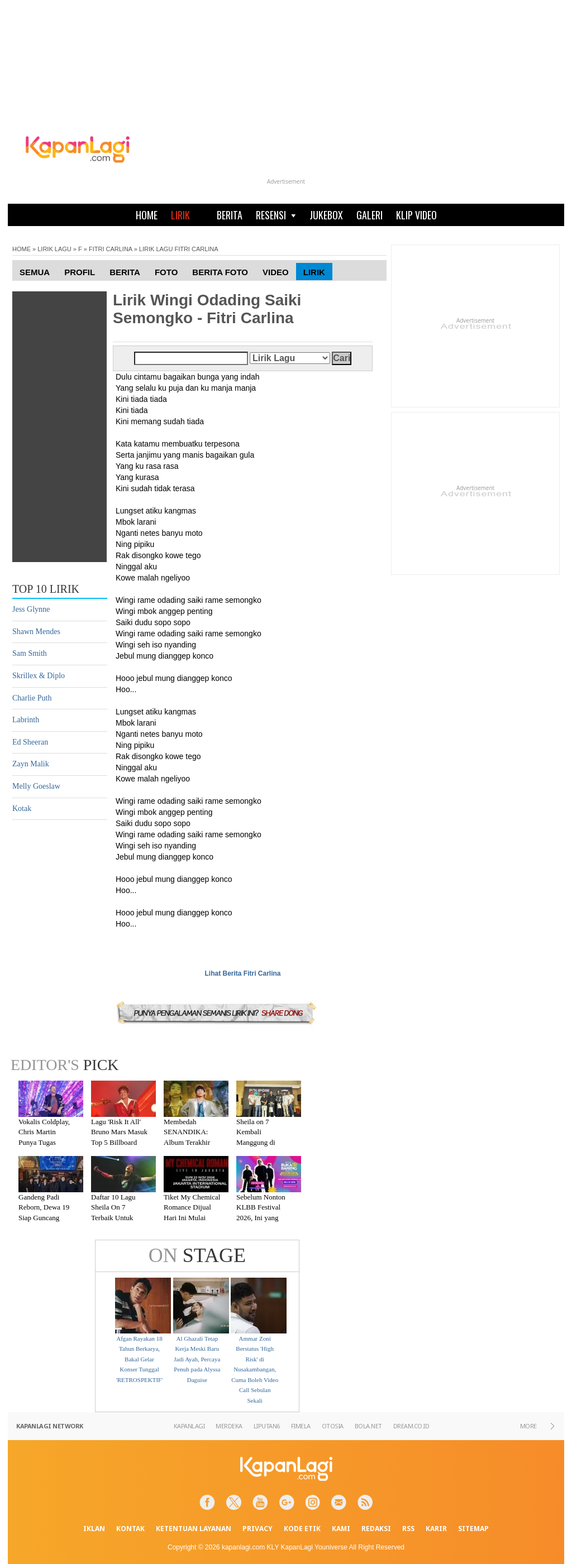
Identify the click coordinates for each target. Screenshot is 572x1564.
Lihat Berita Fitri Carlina (242, 973)
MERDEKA (229, 1426)
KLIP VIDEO (416, 215)
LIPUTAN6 (267, 1426)
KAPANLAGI (189, 1426)
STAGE (197, 1255)
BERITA (229, 215)
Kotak (21, 808)
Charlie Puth (31, 698)
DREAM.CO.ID (411, 1426)
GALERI (369, 215)
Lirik (314, 272)
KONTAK (130, 1528)
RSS (408, 1528)
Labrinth (25, 720)
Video (276, 272)
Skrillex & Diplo (38, 675)
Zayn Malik (30, 764)
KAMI (341, 1528)
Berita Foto (220, 272)
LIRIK (180, 215)
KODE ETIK (302, 1528)
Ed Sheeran (30, 742)
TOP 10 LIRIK (45, 589)
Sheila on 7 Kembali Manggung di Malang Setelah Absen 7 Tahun (259, 1142)
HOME (147, 215)
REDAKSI (376, 1528)
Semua (35, 272)
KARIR (436, 1528)
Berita (124, 272)
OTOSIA (333, 1426)
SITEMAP (473, 1528)
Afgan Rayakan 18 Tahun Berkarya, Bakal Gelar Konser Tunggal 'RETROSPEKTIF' (139, 1359)
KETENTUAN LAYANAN (193, 1528)
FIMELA (301, 1426)
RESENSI (276, 215)
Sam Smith (29, 653)
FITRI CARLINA (110, 249)
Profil (79, 272)
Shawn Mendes (36, 631)
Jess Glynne (31, 609)
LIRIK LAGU (54, 249)
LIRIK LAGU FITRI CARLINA (178, 249)
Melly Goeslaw (36, 786)
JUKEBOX (326, 215)
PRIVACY (257, 1528)
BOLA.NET (368, 1426)
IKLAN (94, 1528)
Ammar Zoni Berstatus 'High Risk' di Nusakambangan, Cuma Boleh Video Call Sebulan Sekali (254, 1369)
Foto (166, 272)
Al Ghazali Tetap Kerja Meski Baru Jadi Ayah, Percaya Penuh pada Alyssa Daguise (197, 1359)
